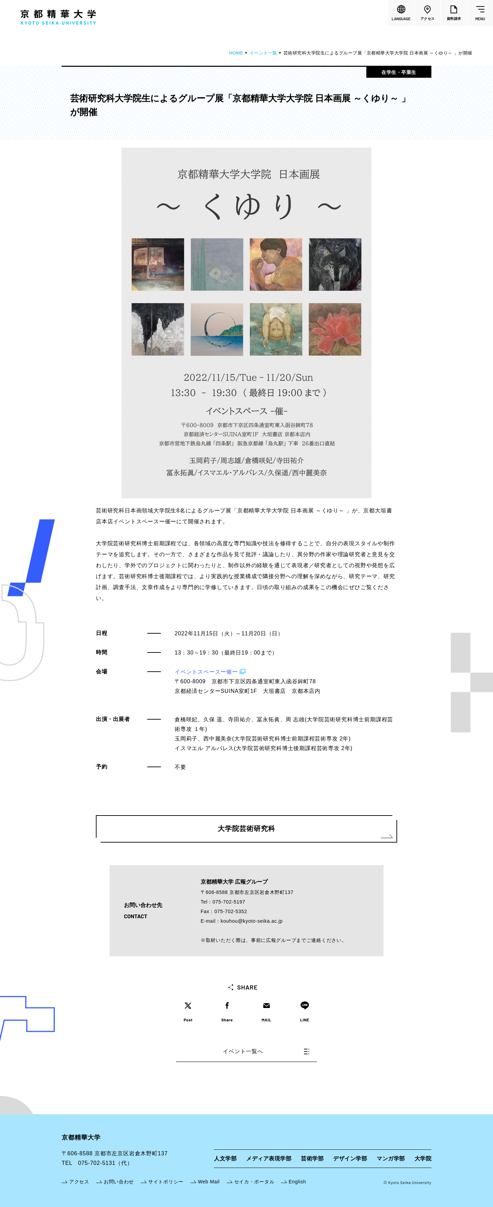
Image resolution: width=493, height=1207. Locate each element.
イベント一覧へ (266, 1051)
